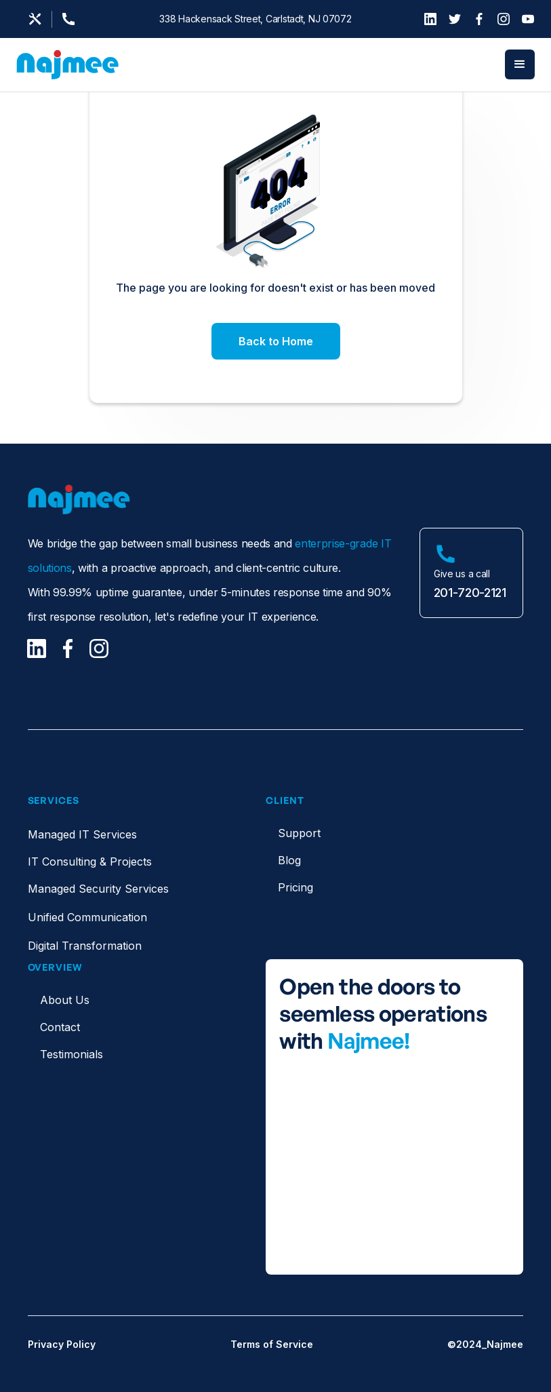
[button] (520, 64)
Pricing (295, 887)
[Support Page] (72, 19)
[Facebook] (479, 19)
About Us (64, 1000)
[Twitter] (455, 19)
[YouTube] (528, 19)
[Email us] (35, 19)
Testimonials (71, 1054)
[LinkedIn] (430, 19)
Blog (289, 860)
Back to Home (276, 341)
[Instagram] (503, 19)
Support (299, 833)
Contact (60, 1027)
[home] (67, 65)
